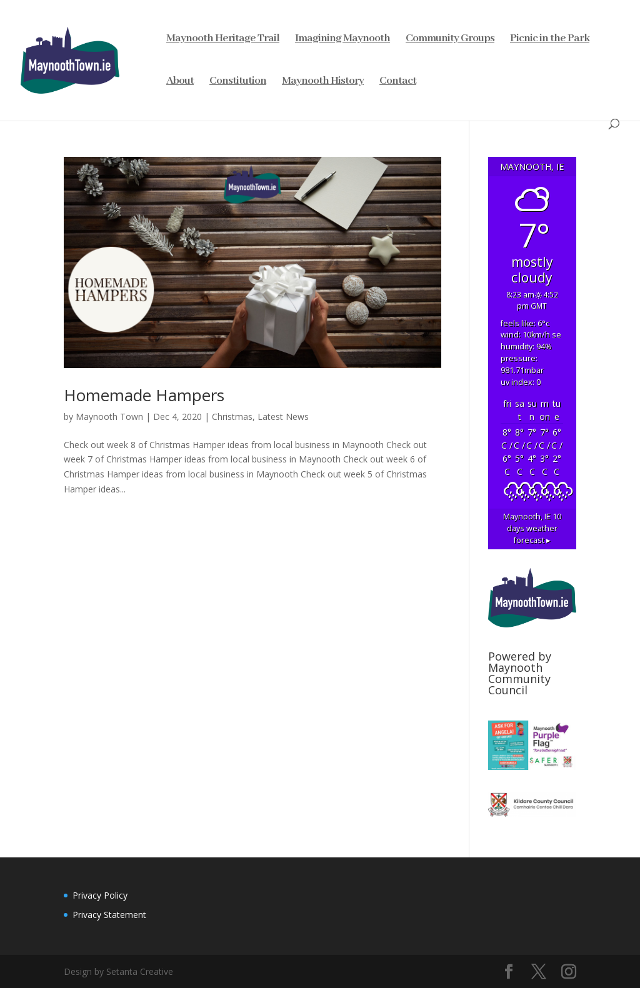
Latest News (283, 416)
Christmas (232, 416)
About (180, 81)
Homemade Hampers (144, 395)
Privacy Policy (100, 895)
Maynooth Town (109, 416)
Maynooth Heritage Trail (222, 39)
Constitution (237, 81)
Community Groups (450, 39)
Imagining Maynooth (342, 39)
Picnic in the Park (549, 39)
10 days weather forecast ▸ (532, 528)
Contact (397, 81)
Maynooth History (323, 81)
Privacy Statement (109, 915)
